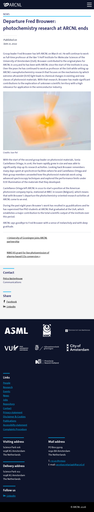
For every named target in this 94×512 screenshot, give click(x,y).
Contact (7, 408)
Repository (9, 404)
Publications (9, 420)
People (6, 383)
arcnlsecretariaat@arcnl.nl (70, 464)
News (6, 395)
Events (6, 391)
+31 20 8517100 (57, 461)
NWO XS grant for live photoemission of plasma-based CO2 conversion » (28, 254)
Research (8, 387)
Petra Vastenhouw (13, 278)
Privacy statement (12, 412)
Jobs (5, 399)
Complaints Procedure (15, 429)
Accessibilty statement (15, 425)
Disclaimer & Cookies (14, 416)
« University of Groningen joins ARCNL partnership (27, 239)
